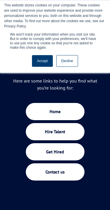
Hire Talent (55, 131)
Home (55, 111)
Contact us (55, 172)
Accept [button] (42, 61)
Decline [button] (67, 61)
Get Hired (55, 152)
